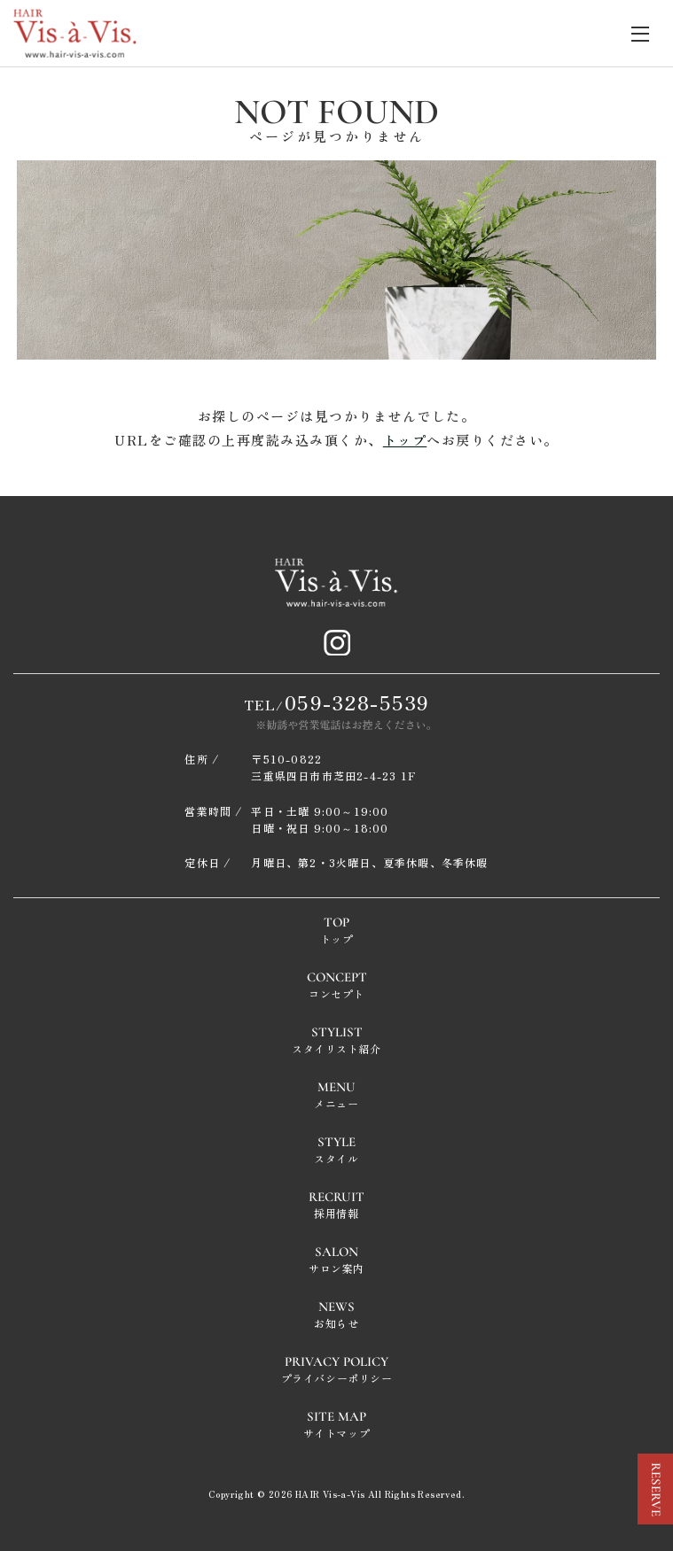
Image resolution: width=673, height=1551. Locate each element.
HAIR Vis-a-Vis (330, 1494)
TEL (337, 701)
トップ (405, 439)
